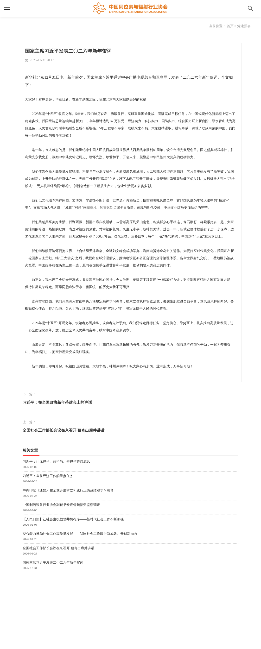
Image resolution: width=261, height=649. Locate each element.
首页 (230, 26)
